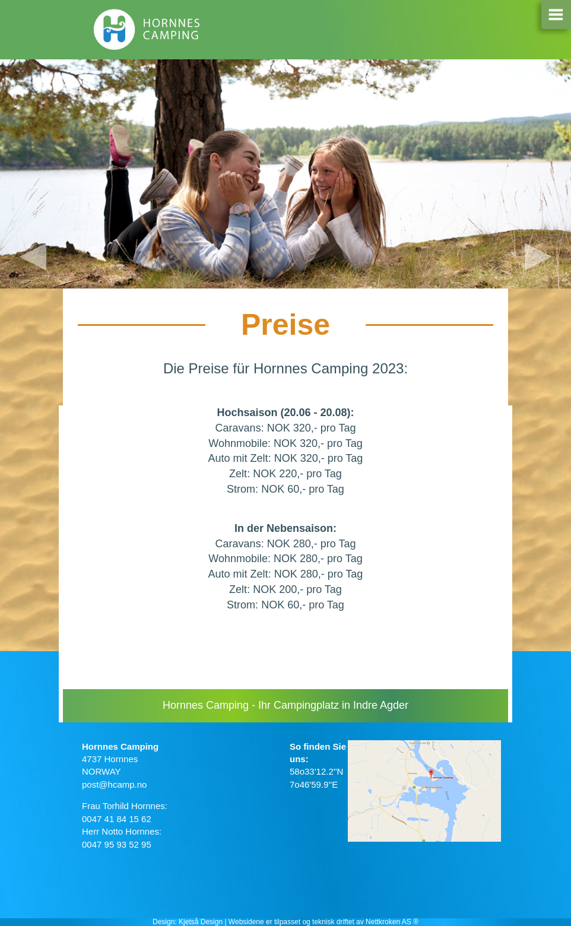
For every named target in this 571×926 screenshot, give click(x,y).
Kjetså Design (201, 922)
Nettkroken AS (388, 922)
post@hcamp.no (114, 784)
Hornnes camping (147, 32)
